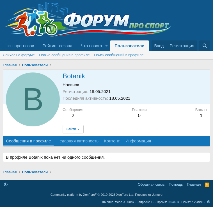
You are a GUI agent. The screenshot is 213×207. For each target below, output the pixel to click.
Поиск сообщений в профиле (118, 55)
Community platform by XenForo (92, 194)
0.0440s (173, 202)
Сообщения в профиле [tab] (28, 140)
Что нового (91, 45)
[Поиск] (204, 45)
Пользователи (129, 45)
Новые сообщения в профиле (64, 55)
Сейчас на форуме (19, 55)
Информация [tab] (138, 140)
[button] (106, 45)
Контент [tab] (112, 140)
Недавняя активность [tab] (77, 140)
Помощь (176, 184)
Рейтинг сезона (57, 45)
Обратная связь (151, 184)
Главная (194, 184)
